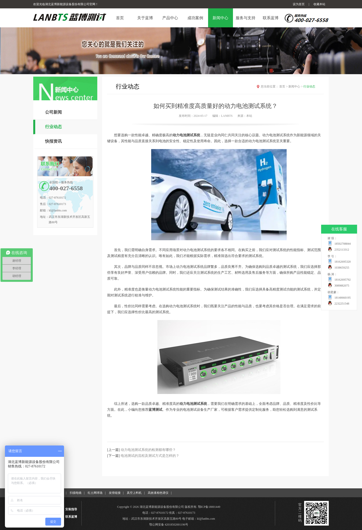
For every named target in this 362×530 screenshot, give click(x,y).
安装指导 (71, 509)
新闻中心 (295, 86)
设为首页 (299, 4)
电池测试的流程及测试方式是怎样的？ (150, 456)
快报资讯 (53, 141)
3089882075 (341, 285)
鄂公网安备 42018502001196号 (168, 524)
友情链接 (115, 493)
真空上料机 (134, 493)
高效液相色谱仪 (158, 493)
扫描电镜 (76, 493)
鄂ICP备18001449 (209, 507)
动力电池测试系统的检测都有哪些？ (148, 450)
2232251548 (341, 303)
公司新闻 (53, 112)
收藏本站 (319, 4)
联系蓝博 (71, 516)
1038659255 (341, 267)
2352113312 (341, 249)
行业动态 (53, 126)
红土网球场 (95, 493)
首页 (283, 86)
